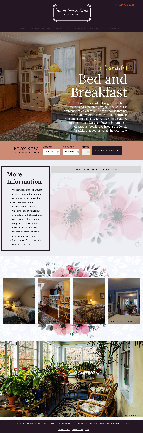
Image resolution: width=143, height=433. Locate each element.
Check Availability (106, 150)
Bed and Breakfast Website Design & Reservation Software (93, 423)
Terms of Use (77, 430)
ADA (87, 430)
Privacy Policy (64, 430)
